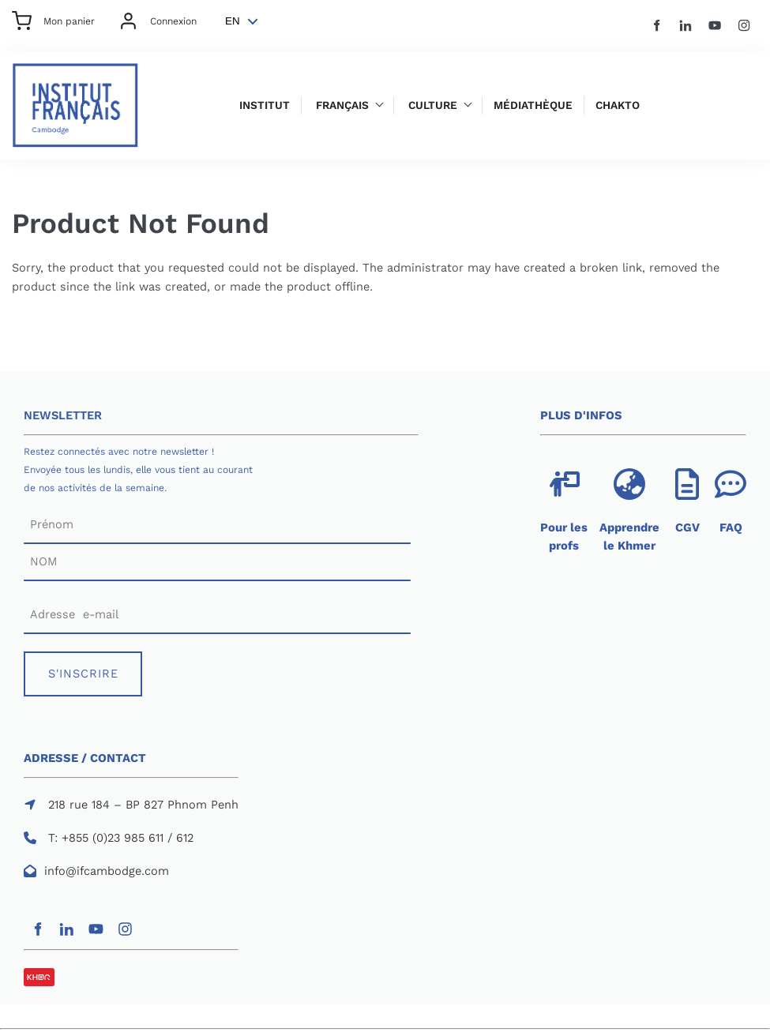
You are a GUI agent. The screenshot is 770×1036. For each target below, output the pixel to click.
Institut (264, 105)
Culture (432, 105)
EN (232, 21)
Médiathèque (533, 105)
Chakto (617, 105)
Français (342, 105)
